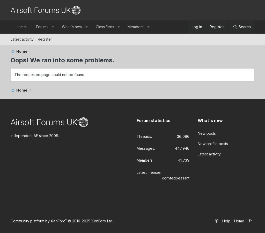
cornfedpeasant (175, 178)
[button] (53, 26)
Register (45, 39)
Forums (42, 27)
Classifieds (105, 27)
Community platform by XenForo (62, 221)
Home (21, 27)
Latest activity (22, 39)
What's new (72, 27)
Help (226, 221)
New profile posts (213, 143)
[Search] (241, 26)
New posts (207, 133)
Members (136, 27)
